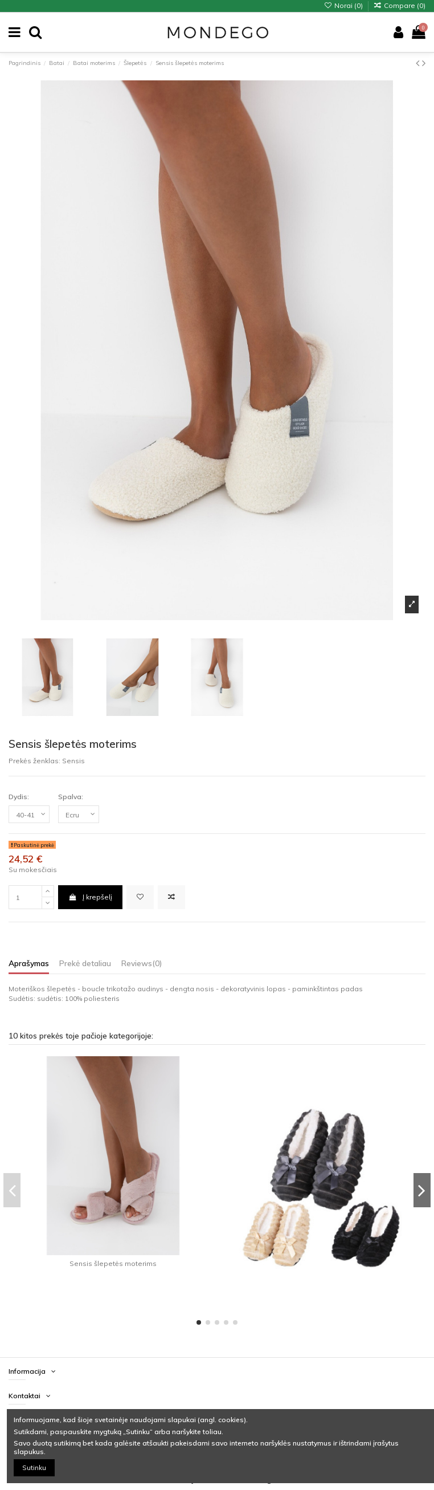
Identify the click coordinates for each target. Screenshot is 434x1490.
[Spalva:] (78, 814)
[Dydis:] (29, 814)
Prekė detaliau (85, 963)
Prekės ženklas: (34, 760)
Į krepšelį (90, 897)
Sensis (73, 760)
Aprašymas (29, 963)
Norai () (344, 5)
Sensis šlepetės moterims (113, 1263)
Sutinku (34, 1467)
